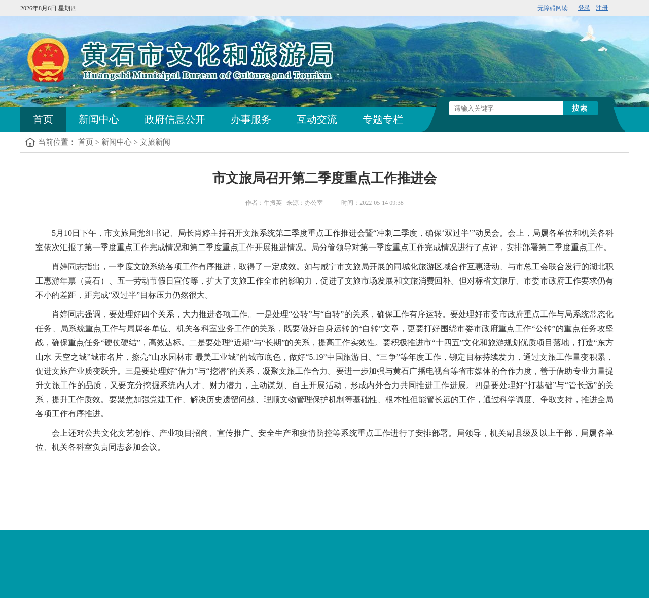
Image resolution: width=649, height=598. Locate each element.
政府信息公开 (175, 119)
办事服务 (251, 119)
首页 (43, 119)
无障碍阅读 (552, 8)
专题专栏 (383, 119)
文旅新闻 (155, 142)
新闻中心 (99, 119)
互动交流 (317, 119)
